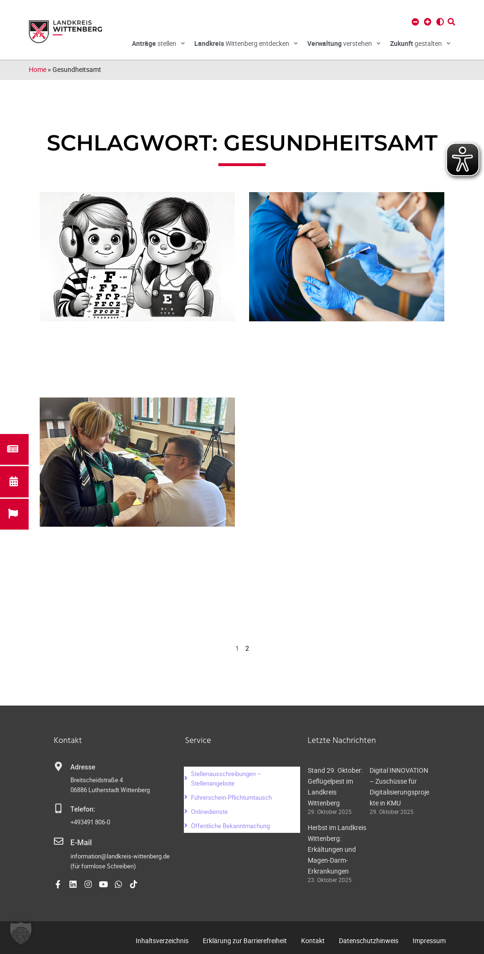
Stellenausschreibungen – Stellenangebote (226, 778)
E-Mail (80, 842)
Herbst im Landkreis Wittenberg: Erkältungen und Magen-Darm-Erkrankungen (337, 849)
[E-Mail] (58, 841)
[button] (21, 933)
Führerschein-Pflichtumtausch (231, 797)
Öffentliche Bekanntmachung (230, 826)
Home (37, 69)
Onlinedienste (209, 811)
